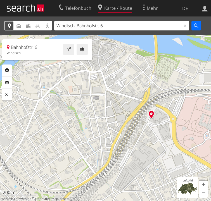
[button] (203, 185)
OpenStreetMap (46, 199)
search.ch (10, 199)
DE (185, 8)
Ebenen (7, 82)
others (64, 199)
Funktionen (7, 94)
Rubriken (7, 70)
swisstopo (26, 199)
